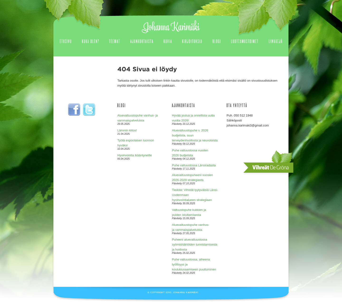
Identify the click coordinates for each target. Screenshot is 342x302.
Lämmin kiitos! (127, 130)
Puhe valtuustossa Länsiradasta (194, 165)
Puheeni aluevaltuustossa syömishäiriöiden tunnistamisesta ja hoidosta (194, 244)
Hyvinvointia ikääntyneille (134, 155)
